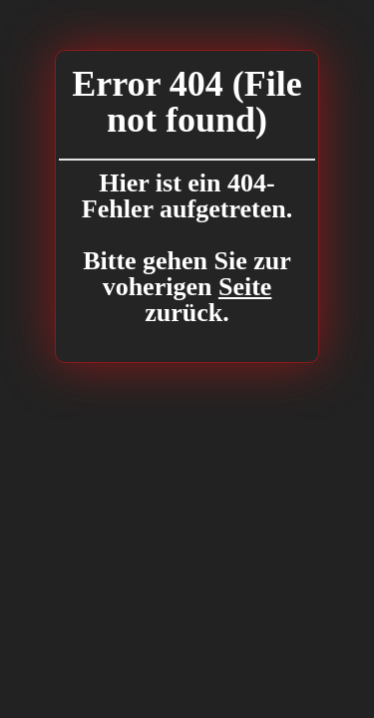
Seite (244, 286)
